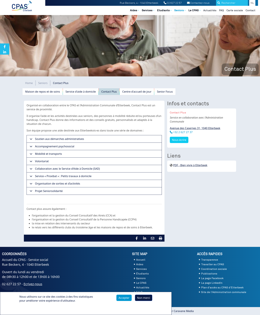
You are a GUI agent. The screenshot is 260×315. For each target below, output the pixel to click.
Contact (250, 10)
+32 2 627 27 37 (182, 132)
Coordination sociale (214, 269)
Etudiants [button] (163, 10)
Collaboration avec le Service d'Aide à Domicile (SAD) (64, 169)
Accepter (124, 299)
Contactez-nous (198, 3)
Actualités (209, 10)
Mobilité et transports (45, 155)
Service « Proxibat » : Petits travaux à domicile (60, 177)
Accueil (140, 259)
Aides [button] (133, 10)
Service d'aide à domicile (80, 91)
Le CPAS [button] (193, 10)
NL (252, 3)
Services (141, 269)
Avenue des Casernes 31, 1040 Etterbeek (195, 128)
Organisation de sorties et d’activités (54, 184)
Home (29, 83)
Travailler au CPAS (212, 264)
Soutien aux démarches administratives (56, 140)
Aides (139, 264)
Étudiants (142, 273)
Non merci (143, 299)
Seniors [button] (179, 10)
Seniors (43, 83)
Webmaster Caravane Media (176, 311)
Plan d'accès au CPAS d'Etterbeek (222, 287)
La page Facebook (212, 278)
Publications (209, 273)
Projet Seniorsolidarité (46, 192)
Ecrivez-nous (33, 284)
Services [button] (147, 10)
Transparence (209, 259)
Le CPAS (141, 283)
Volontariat (39, 162)
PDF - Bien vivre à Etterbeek (190, 165)
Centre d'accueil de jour (136, 91)
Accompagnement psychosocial (51, 147)
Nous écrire (179, 140)
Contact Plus (109, 91)
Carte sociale (235, 10)
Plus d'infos (30, 309)
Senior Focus (165, 91)
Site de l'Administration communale (223, 292)
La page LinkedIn (211, 283)
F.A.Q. (139, 292)
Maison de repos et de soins (42, 91)
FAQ (221, 10)
